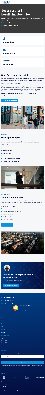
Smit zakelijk (4, 323)
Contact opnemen (7, 225)
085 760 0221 (4, 346)
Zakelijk (2, 326)
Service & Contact (5, 335)
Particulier (3, 320)
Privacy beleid (19, 365)
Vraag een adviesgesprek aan (10, 100)
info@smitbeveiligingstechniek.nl (7, 344)
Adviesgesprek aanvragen (11, 285)
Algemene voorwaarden (6, 381)
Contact (3, 338)
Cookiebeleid (3, 386)
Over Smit (3, 329)
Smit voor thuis (5, 317)
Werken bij (3, 332)
